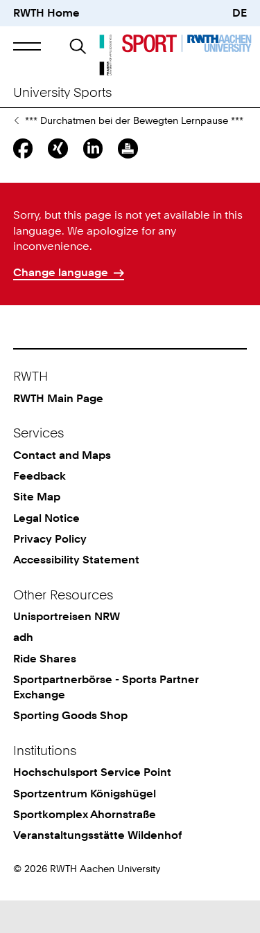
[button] (27, 46)
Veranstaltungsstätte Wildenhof (97, 867)
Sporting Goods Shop (70, 747)
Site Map (36, 529)
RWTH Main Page (58, 430)
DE (239, 12)
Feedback (39, 508)
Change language (60, 304)
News (16, 153)
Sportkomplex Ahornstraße (84, 846)
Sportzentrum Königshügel (84, 826)
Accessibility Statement (76, 592)
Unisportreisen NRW (66, 648)
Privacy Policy (50, 571)
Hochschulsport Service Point (92, 804)
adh (23, 669)
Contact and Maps (62, 487)
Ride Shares (44, 691)
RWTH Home (46, 12)
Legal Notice (46, 550)
